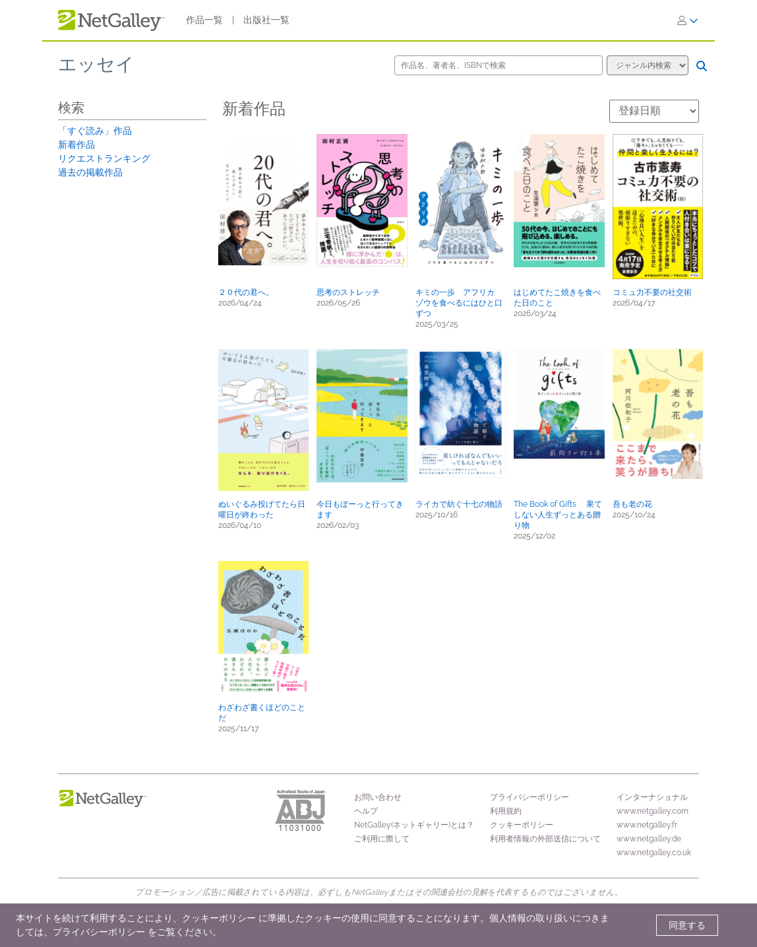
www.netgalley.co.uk (654, 852)
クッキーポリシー (521, 825)
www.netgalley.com (652, 811)
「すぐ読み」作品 (95, 130)
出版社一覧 (266, 20)
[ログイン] (688, 20)
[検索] (701, 66)
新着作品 (76, 144)
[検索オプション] (647, 65)
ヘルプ (366, 811)
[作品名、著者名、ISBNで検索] (498, 65)
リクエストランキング (104, 158)
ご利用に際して (381, 838)
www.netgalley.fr (647, 825)
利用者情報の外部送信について (545, 838)
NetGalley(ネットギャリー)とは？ (414, 825)
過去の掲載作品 (90, 172)
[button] (263, 199)
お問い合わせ (378, 797)
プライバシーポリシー (529, 797)
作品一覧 (204, 20)
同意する (687, 925)
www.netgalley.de (649, 838)
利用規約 (506, 811)
